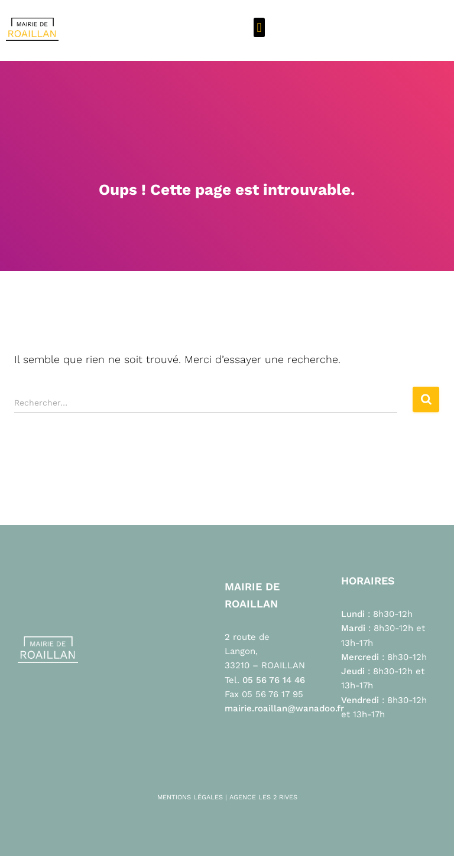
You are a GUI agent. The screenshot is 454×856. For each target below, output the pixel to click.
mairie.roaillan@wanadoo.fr (284, 708)
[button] (259, 27)
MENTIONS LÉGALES (190, 797)
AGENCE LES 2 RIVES (263, 797)
